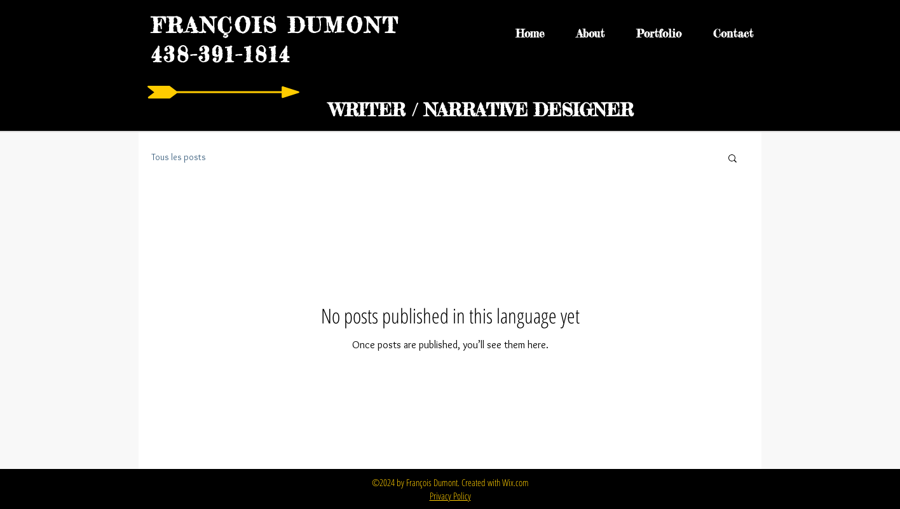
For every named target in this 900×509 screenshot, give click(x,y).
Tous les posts (178, 157)
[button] (732, 159)
